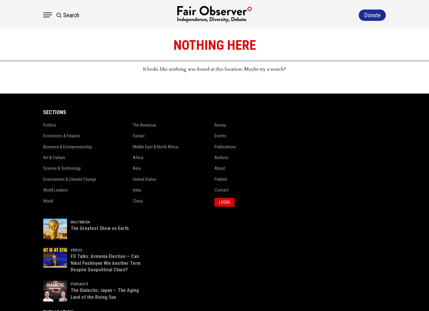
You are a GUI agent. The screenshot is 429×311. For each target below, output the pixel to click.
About (210, 168)
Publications (215, 147)
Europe (130, 136)
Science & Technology (55, 168)
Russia (211, 125)
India (128, 190)
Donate (367, 243)
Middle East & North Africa (147, 147)
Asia (128, 168)
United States (136, 179)
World (41, 201)
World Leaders (48, 190)
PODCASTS (274, 194)
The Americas (136, 125)
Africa (129, 157)
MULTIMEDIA (275, 125)
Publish (211, 179)
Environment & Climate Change (62, 179)
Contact (212, 190)
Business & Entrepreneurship (60, 147)
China (129, 201)
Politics (42, 125)
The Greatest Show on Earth (294, 131)
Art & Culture (47, 157)
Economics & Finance (54, 136)
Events (211, 136)
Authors (212, 157)
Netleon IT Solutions (378, 298)
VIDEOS (271, 154)
